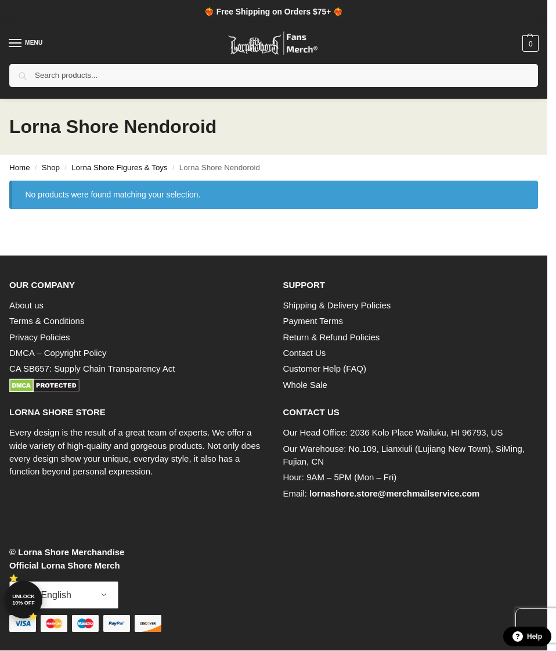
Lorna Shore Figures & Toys (119, 167)
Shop (51, 167)
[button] (529, 43)
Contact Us (304, 353)
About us (26, 305)
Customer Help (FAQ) (324, 368)
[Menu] (26, 43)
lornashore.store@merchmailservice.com (394, 493)
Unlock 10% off (23, 600)
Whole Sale (305, 385)
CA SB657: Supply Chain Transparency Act (92, 368)
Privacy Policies (39, 337)
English (48, 595)
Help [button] (527, 636)
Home (19, 167)
